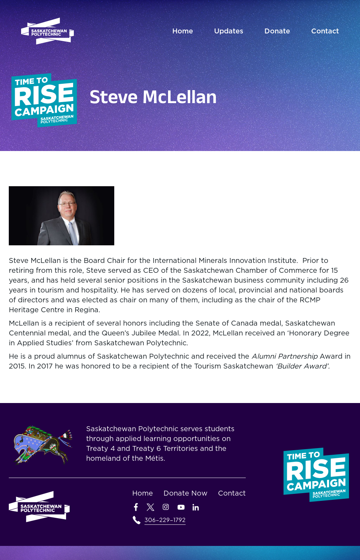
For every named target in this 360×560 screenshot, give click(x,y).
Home (182, 31)
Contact (325, 31)
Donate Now (185, 493)
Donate (277, 31)
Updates (228, 31)
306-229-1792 (165, 519)
